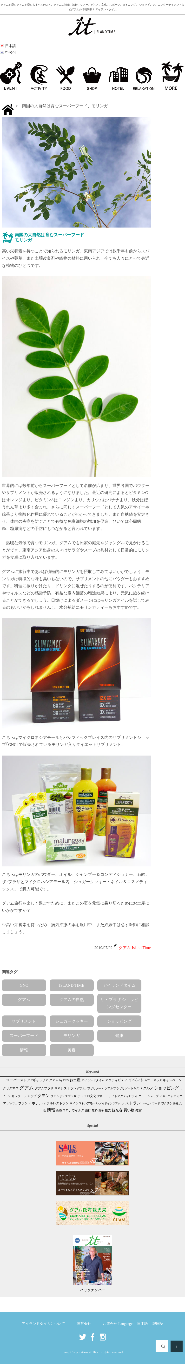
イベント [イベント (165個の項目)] (136, 1080)
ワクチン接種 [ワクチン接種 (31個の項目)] (169, 1103)
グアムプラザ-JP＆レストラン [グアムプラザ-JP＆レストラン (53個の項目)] (55, 1088)
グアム (24, 999)
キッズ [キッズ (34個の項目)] (157, 1080)
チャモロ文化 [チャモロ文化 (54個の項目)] (87, 1096)
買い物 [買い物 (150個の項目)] (129, 1110)
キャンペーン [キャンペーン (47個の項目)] (172, 1080)
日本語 (142, 1324)
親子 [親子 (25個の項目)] (101, 1110)
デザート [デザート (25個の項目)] (102, 1096)
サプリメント (24, 1021)
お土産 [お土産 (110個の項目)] (75, 1080)
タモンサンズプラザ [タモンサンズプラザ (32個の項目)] (64, 1096)
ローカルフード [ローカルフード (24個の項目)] (151, 1103)
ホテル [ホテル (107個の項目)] (37, 1103)
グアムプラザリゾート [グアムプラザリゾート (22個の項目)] (90, 1088)
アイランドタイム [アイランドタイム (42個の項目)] (93, 1080)
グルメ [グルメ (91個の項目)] (148, 1088)
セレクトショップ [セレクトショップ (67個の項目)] (23, 1096)
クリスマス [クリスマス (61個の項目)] (11, 1088)
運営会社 (84, 1324)
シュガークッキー (71, 1021)
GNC (24, 985)
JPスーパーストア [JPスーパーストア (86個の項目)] (16, 1080)
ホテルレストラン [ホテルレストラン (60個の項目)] (56, 1103)
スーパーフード (24, 1035)
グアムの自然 (71, 999)
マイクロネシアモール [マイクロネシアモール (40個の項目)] (84, 1103)
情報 (24, 1050)
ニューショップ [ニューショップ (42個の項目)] (149, 1096)
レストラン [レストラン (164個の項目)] (131, 1103)
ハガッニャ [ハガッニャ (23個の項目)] (166, 1096)
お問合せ (110, 1324)
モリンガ (71, 1035)
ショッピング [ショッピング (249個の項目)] (166, 1088)
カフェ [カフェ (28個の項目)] (148, 1080)
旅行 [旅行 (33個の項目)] (88, 1110)
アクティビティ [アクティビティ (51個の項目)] (116, 1080)
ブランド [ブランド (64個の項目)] (24, 1103)
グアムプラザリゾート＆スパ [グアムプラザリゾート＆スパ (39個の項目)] (123, 1088)
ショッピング (119, 1021)
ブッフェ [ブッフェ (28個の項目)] (12, 1103)
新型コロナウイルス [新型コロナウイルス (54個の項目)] (70, 1110)
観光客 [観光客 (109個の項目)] (117, 1110)
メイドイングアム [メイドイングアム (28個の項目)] (109, 1103)
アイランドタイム (119, 985)
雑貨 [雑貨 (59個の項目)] (138, 1110)
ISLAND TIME (71, 985)
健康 (119, 1035)
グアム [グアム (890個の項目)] (26, 1087)
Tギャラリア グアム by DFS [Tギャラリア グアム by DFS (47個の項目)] (50, 1080)
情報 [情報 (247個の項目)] (51, 1110)
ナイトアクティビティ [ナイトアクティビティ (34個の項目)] (123, 1096)
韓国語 (157, 1324)
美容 (71, 1050)
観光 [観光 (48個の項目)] (108, 1110)
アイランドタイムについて (43, 1324)
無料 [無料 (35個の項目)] (95, 1110)
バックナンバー (92, 1290)
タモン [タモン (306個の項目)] (43, 1095)
